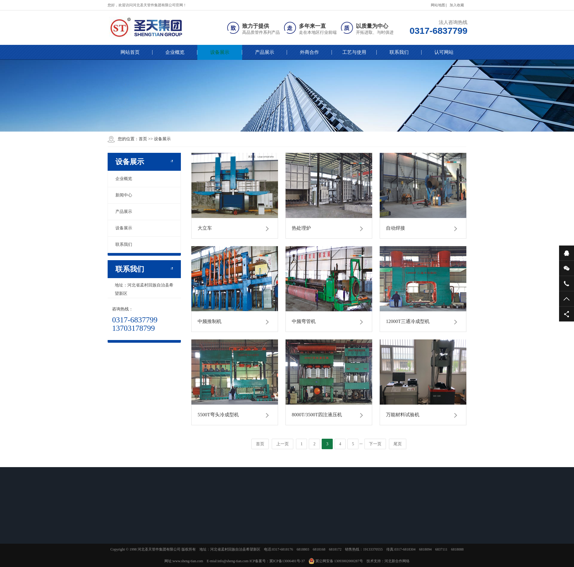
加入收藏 (457, 5)
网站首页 (130, 52)
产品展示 (264, 52)
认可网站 (444, 52)
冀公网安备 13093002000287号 (336, 561)
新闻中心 (123, 195)
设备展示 (219, 52)
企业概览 (174, 52)
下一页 (375, 444)
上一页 (282, 444)
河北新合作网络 (397, 561)
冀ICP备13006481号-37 (287, 561)
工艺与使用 (354, 52)
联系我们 (399, 52)
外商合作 (309, 52)
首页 (143, 139)
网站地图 (438, 5)
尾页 (397, 444)
